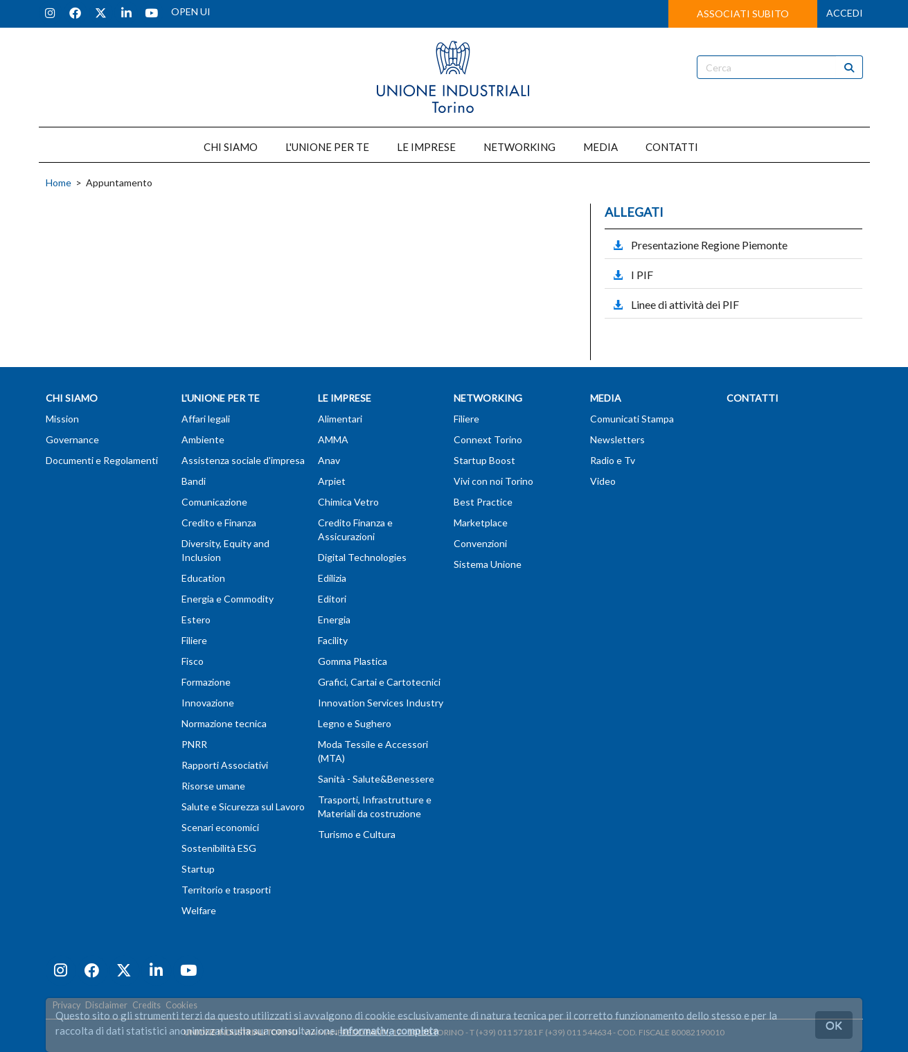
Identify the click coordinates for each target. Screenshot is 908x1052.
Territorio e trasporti (226, 889)
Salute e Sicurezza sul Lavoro (243, 806)
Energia (334, 619)
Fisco (192, 661)
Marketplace (481, 522)
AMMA (333, 439)
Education (203, 578)
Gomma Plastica (352, 661)
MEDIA (600, 147)
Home (58, 182)
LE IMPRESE (426, 147)
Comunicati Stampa (632, 419)
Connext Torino (488, 439)
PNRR (194, 744)
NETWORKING (519, 147)
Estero (196, 619)
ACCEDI (844, 13)
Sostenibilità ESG (218, 848)
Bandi (193, 481)
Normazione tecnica (224, 723)
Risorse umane (213, 786)
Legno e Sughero (354, 723)
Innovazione (207, 702)
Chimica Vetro (348, 502)
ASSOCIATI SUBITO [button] (743, 13)
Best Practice (483, 502)
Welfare (198, 910)
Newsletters (617, 439)
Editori (332, 599)
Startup (198, 869)
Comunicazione (214, 502)
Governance (72, 439)
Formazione (206, 682)
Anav (329, 460)
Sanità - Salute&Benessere (376, 779)
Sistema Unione (488, 564)
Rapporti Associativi (224, 765)
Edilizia (332, 578)
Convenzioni (480, 543)
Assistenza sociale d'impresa (243, 460)
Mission (62, 419)
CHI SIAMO (231, 147)
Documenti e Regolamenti (102, 460)
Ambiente (202, 439)
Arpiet (332, 481)
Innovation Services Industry (380, 702)
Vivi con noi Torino (493, 481)
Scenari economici (220, 827)
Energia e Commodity (227, 599)
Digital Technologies (362, 557)
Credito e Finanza (218, 522)
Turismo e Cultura (356, 834)
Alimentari (340, 419)
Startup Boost (484, 460)
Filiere (194, 640)
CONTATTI (672, 147)
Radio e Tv (612, 460)
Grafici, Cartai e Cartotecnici (379, 682)
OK (834, 1024)
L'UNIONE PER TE (327, 147)
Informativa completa (388, 1030)
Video (603, 481)
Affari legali (205, 419)
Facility (333, 640)
